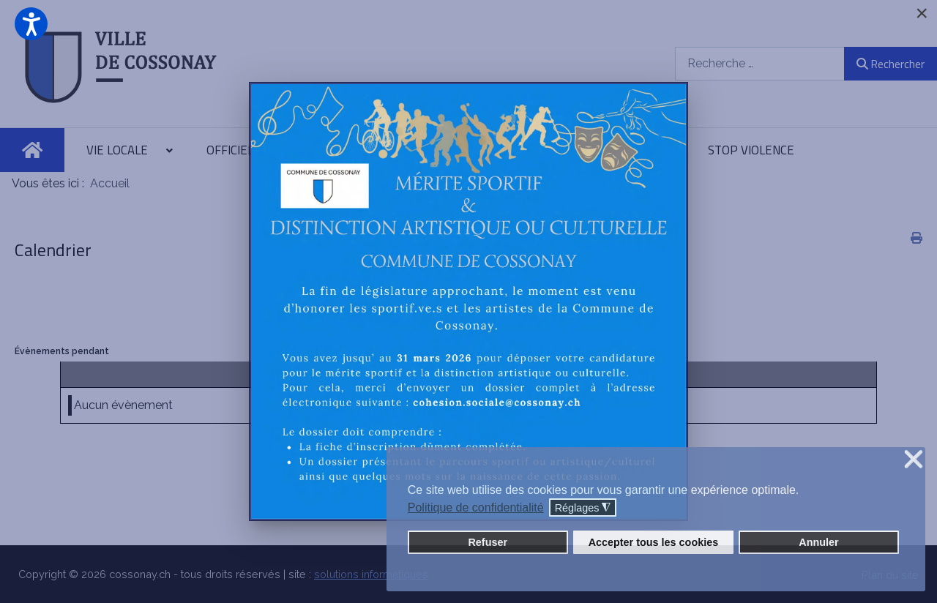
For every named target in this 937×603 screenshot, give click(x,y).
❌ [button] (913, 460)
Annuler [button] (818, 542)
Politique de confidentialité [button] (476, 507)
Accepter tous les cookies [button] (654, 542)
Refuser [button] (487, 542)
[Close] (921, 13)
